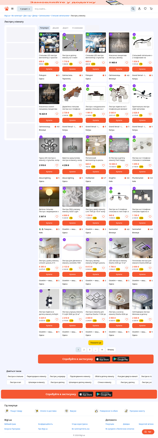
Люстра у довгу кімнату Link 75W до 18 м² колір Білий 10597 (95, 210)
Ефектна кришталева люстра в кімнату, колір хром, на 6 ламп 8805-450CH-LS (72, 159)
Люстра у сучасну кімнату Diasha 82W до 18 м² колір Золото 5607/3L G (118, 313)
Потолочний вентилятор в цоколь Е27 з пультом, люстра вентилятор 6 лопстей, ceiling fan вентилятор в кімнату (96, 159)
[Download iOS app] (102, 359)
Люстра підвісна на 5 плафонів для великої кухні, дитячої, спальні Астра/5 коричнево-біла (119, 108)
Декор (35, 15)
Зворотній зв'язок (146, 424)
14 (102, 349)
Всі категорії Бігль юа (80, 429)
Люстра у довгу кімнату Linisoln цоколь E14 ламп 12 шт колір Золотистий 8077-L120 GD (49, 262)
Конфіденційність (45, 424)
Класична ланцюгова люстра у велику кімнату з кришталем (118, 56)
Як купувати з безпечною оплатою (120, 429)
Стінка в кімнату (104, 382)
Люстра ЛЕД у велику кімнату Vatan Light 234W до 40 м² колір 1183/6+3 (71, 210)
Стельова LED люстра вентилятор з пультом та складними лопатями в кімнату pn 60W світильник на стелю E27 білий (49, 56)
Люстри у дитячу (128, 382)
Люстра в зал (15, 382)
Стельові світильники (60, 15)
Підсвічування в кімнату (80, 376)
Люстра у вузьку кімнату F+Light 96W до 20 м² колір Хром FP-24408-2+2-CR (72, 313)
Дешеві (56, 28)
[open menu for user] (139, 9)
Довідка (126, 424)
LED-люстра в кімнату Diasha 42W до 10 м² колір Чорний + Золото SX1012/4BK (118, 262)
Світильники (44, 15)
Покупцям (110, 424)
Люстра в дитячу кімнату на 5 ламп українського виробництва (69, 56)
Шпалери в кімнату (37, 382)
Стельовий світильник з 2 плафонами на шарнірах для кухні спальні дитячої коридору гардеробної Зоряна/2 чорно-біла (142, 56)
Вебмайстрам (10, 424)
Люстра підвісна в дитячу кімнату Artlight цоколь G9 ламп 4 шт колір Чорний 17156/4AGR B (48, 313)
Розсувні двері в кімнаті (128, 376)
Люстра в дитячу (58, 382)
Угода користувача (80, 424)
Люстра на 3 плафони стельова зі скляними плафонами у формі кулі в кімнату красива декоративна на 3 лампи (142, 159)
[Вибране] (145, 9)
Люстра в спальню (15, 376)
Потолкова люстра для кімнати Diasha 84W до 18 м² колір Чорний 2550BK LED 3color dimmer (141, 262)
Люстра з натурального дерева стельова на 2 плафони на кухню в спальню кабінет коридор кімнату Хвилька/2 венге (95, 108)
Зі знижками (77, 28)
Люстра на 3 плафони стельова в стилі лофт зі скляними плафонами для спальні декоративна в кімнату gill (119, 210)
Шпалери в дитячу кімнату (80, 382)
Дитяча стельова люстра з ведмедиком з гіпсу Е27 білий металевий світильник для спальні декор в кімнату (49, 210)
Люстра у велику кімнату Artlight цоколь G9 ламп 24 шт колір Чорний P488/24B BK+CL (96, 262)
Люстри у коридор (57, 376)
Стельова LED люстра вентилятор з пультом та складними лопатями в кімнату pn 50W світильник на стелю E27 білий (96, 56)
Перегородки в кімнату (36, 376)
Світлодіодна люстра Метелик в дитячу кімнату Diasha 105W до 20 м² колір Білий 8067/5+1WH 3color (142, 313)
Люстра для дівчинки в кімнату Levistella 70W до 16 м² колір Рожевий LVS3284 (72, 262)
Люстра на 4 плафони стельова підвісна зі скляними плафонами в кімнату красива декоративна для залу (142, 210)
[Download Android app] (120, 359)
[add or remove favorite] (56, 62)
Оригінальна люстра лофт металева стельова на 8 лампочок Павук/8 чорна (142, 108)
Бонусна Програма (12, 429)
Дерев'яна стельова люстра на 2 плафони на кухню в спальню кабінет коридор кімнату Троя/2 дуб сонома (71, 108)
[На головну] (6, 10)
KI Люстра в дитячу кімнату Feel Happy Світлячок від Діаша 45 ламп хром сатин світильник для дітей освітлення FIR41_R (118, 159)
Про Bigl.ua (43, 429)
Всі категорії (17, 15)
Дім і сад (27, 15)
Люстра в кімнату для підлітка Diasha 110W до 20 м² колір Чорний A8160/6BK (96, 313)
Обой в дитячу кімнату (104, 376)
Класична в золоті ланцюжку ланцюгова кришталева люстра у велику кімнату (48, 108)
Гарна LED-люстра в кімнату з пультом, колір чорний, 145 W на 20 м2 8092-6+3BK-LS (49, 159)
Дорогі (65, 28)
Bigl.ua (7, 15)
